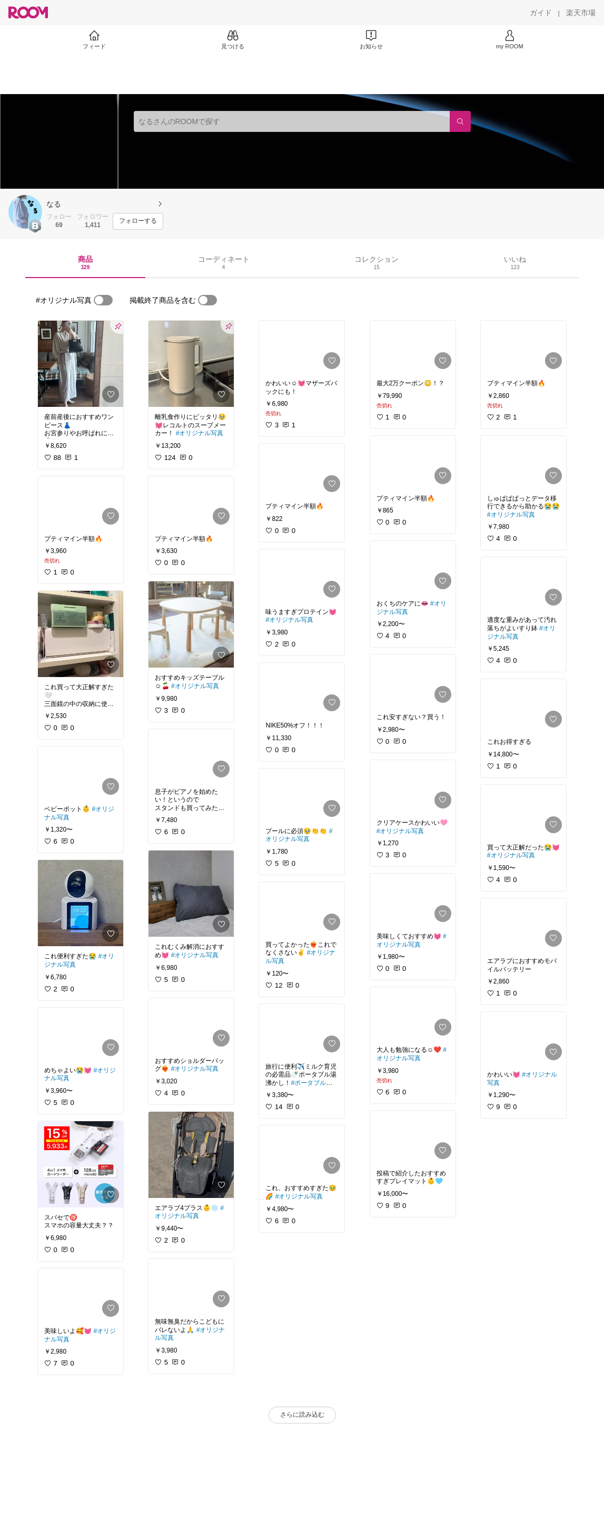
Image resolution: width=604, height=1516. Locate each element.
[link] (80, 364)
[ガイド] (541, 12)
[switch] (103, 300)
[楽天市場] (581, 12)
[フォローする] (138, 221)
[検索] (460, 121)
